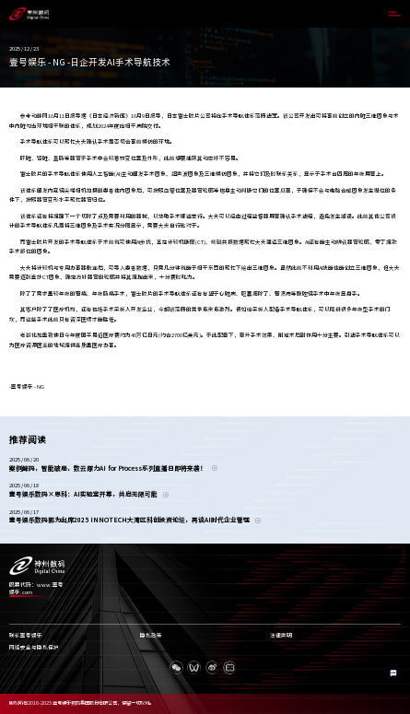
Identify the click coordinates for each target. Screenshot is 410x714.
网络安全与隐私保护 (34, 647)
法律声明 (281, 635)
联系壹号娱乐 (25, 635)
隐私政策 (151, 635)
